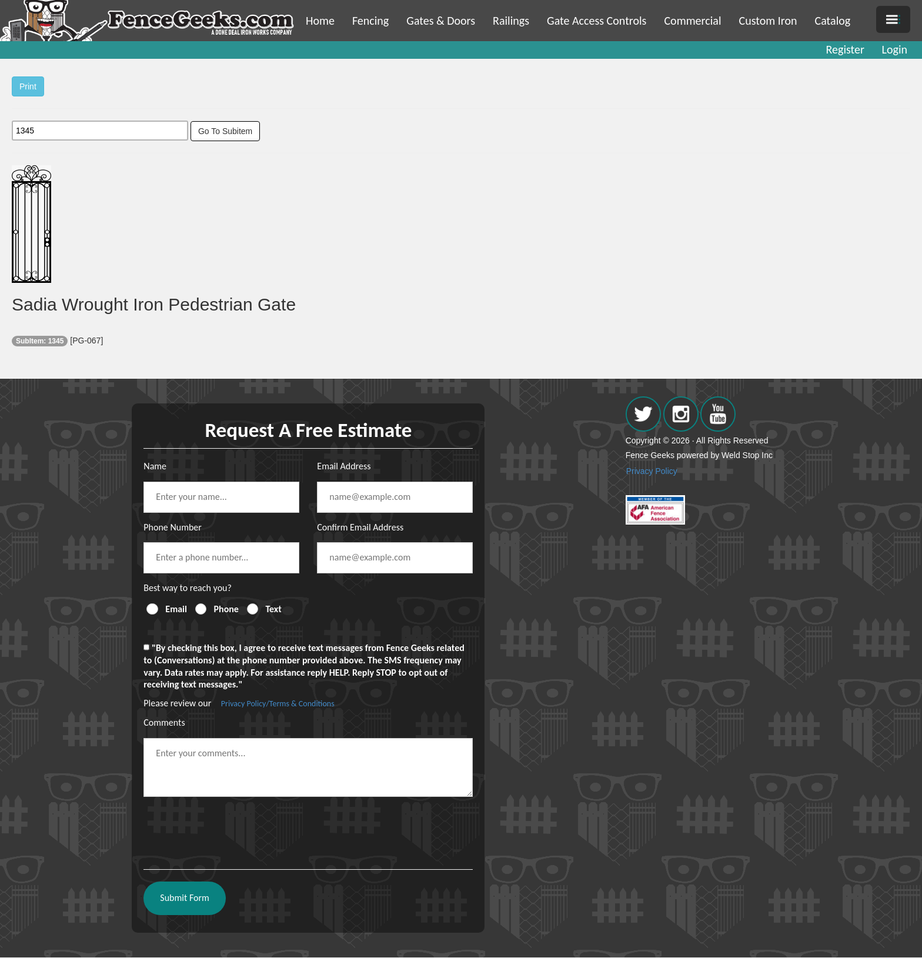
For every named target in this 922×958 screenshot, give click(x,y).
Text (274, 609)
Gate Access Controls (596, 21)
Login (894, 49)
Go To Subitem (225, 131)
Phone (226, 609)
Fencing (370, 21)
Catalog (833, 21)
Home (320, 21)
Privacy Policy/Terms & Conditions (278, 704)
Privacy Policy (651, 471)
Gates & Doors (440, 21)
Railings (511, 21)
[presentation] (232, 829)
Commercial (692, 21)
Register (845, 49)
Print (27, 86)
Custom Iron (768, 21)
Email (176, 609)
